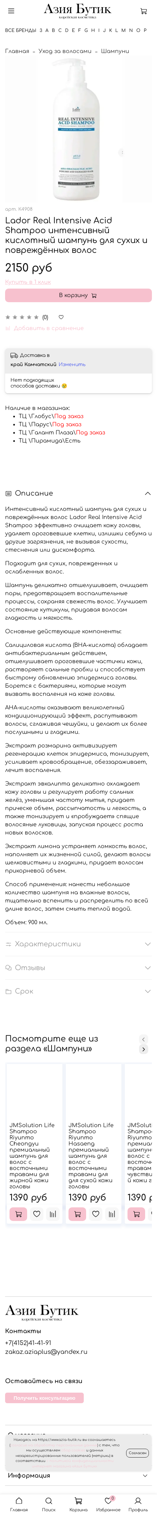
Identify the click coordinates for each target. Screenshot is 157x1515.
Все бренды (20, 30)
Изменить (72, 364)
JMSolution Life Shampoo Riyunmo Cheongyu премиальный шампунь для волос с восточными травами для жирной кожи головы (32, 1156)
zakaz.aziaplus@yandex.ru (46, 1351)
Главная (17, 51)
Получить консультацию (44, 1398)
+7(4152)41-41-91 (28, 1343)
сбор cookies (73, 1450)
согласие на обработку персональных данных (53, 1445)
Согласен (137, 1453)
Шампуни (115, 51)
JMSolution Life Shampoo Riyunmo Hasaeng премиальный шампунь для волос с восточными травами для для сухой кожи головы (91, 1156)
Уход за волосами (65, 51)
